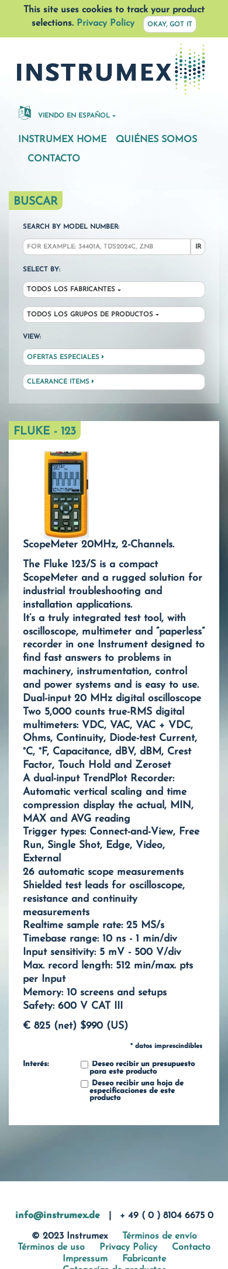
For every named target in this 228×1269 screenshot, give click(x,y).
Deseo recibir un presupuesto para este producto (138, 1068)
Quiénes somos (156, 139)
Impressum (85, 1259)
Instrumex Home (62, 139)
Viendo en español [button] (64, 112)
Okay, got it (169, 25)
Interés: (36, 1064)
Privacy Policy (105, 23)
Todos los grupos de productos (90, 315)
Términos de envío (159, 1236)
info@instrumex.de (57, 1215)
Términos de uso (51, 1247)
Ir (198, 247)
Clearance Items (60, 381)
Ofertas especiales (65, 357)
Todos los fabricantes (71, 290)
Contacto (53, 159)
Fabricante (144, 1259)
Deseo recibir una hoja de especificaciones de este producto (132, 1091)
